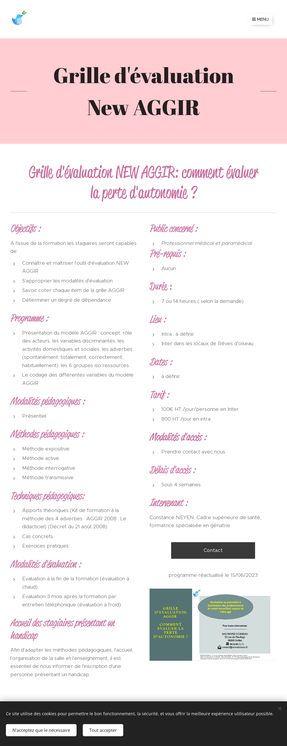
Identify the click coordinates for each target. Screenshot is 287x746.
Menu (260, 19)
